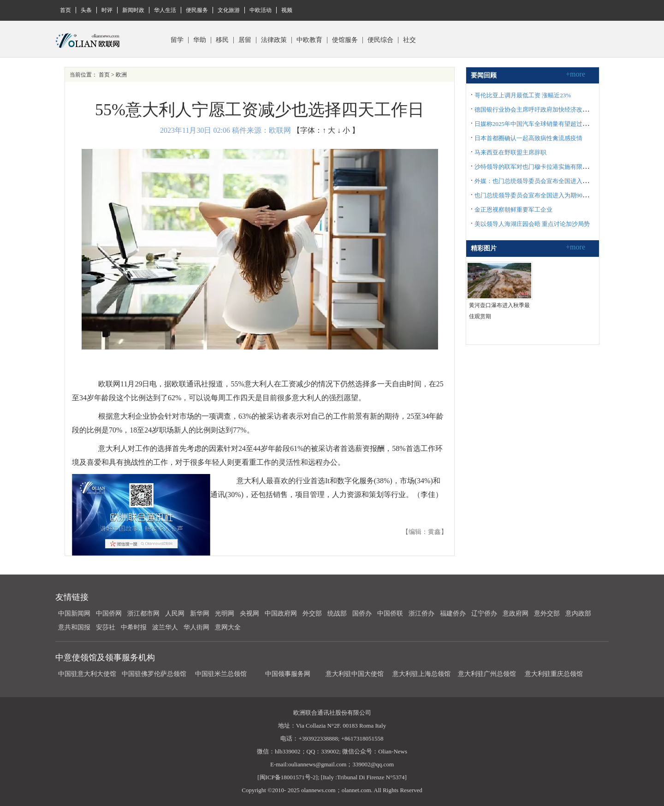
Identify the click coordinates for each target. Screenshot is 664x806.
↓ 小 (343, 130)
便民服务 (197, 10)
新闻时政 (133, 10)
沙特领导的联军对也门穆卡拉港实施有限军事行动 (540, 166)
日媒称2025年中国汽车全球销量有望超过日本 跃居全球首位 (553, 123)
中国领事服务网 (287, 673)
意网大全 (228, 627)
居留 (244, 40)
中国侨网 (109, 613)
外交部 (312, 613)
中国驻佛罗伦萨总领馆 (154, 673)
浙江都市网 (143, 613)
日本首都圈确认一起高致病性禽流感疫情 (528, 138)
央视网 (249, 613)
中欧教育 (309, 40)
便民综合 (380, 40)
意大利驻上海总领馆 (420, 673)
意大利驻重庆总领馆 (554, 673)
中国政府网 (281, 613)
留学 (177, 40)
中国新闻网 (74, 613)
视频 (286, 10)
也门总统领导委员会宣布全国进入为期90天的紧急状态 (546, 195)
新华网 (199, 613)
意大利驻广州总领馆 (487, 673)
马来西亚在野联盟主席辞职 (510, 152)
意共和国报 (74, 627)
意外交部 (547, 613)
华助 (199, 40)
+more (575, 74)
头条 (86, 10)
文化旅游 (229, 10)
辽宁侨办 (484, 613)
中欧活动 (260, 10)
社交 (409, 40)
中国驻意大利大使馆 (87, 673)
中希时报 (134, 627)
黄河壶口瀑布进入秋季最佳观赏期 (499, 311)
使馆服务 (345, 40)
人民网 (174, 613)
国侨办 (362, 613)
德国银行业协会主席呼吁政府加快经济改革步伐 (537, 109)
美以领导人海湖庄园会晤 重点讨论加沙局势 (532, 223)
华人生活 (165, 10)
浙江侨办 (421, 613)
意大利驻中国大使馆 (355, 673)
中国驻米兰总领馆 (221, 673)
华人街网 (196, 627)
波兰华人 (165, 627)
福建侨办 (453, 613)
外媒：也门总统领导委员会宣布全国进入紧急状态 (540, 181)
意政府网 (515, 613)
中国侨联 (390, 613)
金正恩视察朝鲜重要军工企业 (513, 209)
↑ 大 (328, 130)
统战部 (337, 613)
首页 (65, 10)
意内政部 (578, 613)
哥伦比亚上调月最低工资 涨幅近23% (522, 95)
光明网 (224, 613)
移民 (222, 40)
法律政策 (274, 40)
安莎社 (105, 627)
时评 (107, 10)
